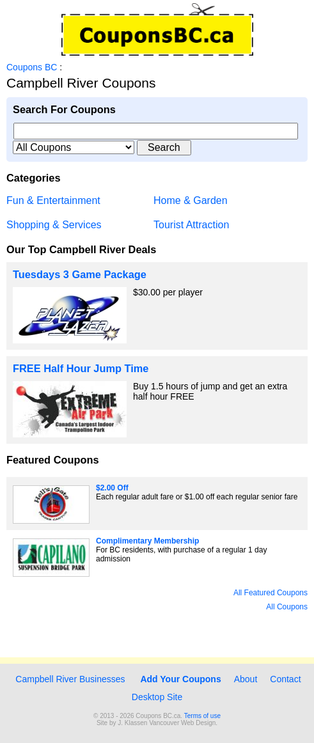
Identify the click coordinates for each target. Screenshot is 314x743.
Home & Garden (190, 200)
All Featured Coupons (270, 592)
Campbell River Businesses (69, 679)
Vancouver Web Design (182, 722)
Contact (285, 679)
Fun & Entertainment (53, 200)
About (246, 679)
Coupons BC (31, 67)
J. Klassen (132, 722)
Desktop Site (157, 697)
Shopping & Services (54, 224)
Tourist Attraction (191, 224)
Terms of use (202, 715)
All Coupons (287, 606)
